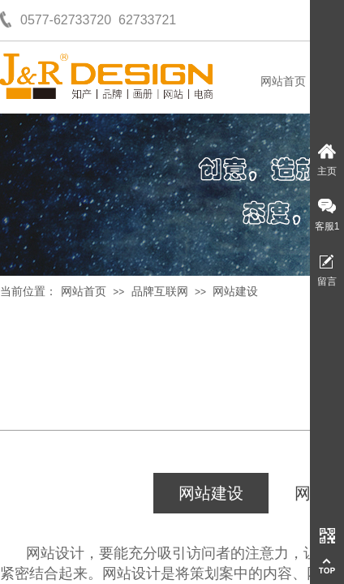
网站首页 (283, 81)
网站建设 (235, 292)
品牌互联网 (159, 292)
